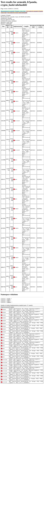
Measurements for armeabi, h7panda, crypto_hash (13, 11)
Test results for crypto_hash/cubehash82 (17, 12)
